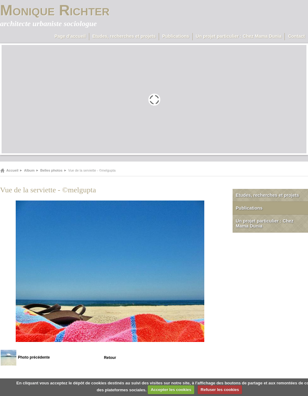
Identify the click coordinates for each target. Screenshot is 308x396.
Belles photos (51, 170)
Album (29, 170)
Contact (296, 36)
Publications (175, 36)
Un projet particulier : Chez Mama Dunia (239, 36)
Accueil (12, 170)
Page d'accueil (69, 36)
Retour (110, 357)
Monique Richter (55, 10)
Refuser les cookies (220, 389)
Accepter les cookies (171, 389)
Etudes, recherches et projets (124, 36)
